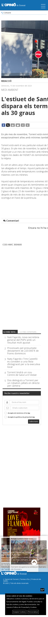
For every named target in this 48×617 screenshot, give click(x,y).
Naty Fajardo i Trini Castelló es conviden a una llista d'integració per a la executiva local (23, 362)
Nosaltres (5, 555)
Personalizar (33, 612)
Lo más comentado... (29, 332)
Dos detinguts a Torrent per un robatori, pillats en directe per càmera (23, 383)
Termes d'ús (25, 579)
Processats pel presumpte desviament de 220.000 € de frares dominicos (23, 351)
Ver (29, 413)
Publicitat (16, 555)
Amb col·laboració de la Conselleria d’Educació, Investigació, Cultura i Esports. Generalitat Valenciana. (21, 559)
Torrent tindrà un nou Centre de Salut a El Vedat (22, 373)
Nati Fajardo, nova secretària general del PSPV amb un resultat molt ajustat (23, 340)
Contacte (7, 12)
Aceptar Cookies (19, 612)
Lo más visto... (10, 332)
